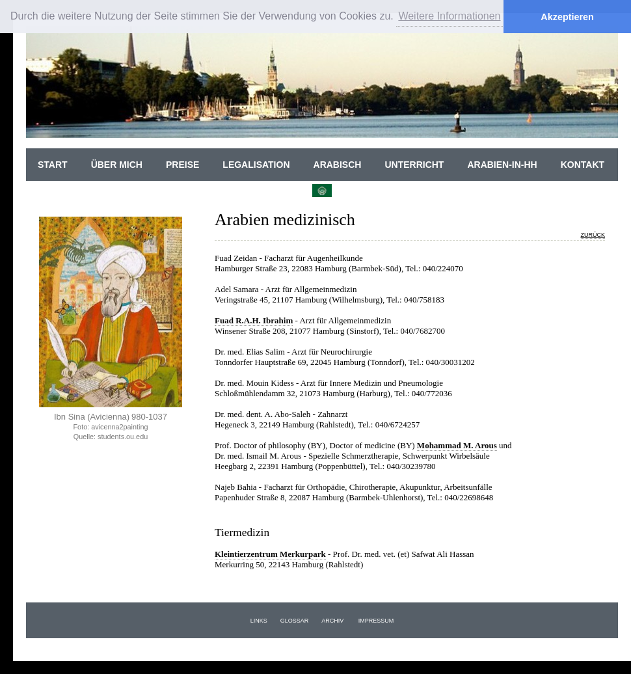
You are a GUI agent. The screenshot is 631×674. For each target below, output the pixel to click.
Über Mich (116, 164)
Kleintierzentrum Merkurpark (270, 554)
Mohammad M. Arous (457, 445)
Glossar (294, 620)
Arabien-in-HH (502, 164)
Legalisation (255, 164)
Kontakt (582, 164)
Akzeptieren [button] (567, 17)
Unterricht (414, 164)
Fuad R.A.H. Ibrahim (254, 320)
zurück (593, 235)
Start (53, 164)
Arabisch (338, 164)
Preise (182, 164)
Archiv (332, 620)
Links (258, 620)
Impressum (376, 620)
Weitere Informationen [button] (449, 15)
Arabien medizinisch (285, 219)
